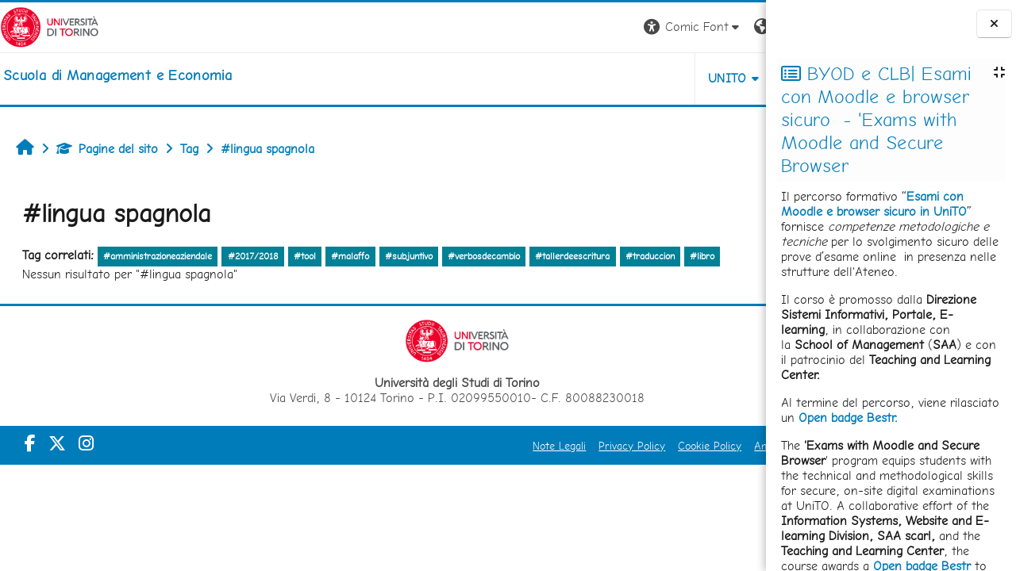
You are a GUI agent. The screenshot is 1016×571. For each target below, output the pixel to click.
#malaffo (350, 256)
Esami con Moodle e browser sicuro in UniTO (874, 204)
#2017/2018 (253, 256)
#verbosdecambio (484, 256)
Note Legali (430, 446)
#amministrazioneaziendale (157, 256)
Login (757, 26)
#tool (305, 256)
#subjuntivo (409, 256)
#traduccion (650, 256)
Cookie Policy (581, 446)
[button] (564, 27)
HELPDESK (689, 78)
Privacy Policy (503, 446)
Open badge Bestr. (848, 417)
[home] (117, 75)
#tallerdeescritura (572, 256)
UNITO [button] (598, 78)
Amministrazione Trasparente (696, 446)
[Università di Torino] (49, 25)
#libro (702, 256)
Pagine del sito (107, 148)
